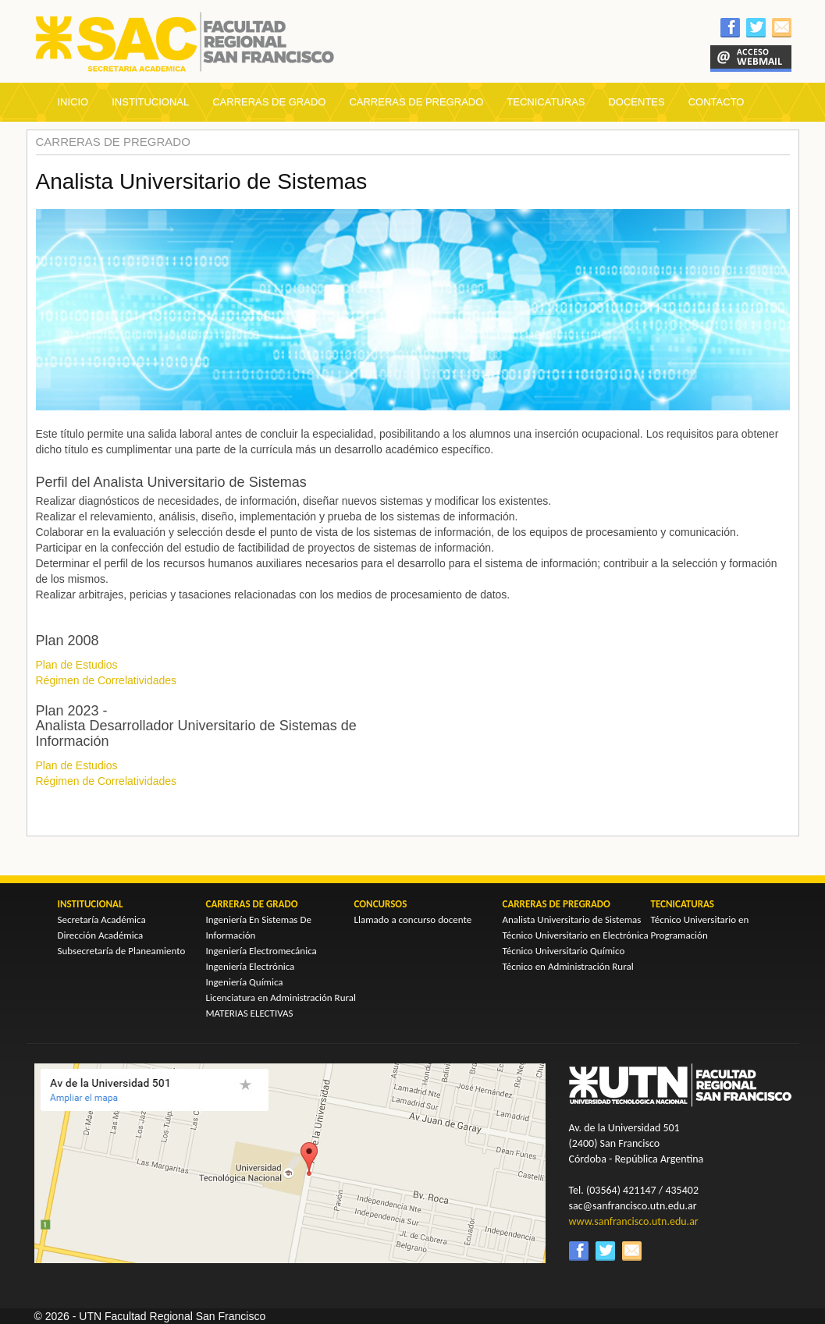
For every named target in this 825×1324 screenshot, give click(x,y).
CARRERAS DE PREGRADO (416, 102)
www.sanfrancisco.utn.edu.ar (634, 1221)
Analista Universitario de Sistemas (572, 919)
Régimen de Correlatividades (106, 680)
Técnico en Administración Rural (568, 966)
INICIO (73, 102)
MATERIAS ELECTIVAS (249, 1013)
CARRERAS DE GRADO (268, 102)
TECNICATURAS (546, 102)
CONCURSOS (380, 904)
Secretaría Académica (102, 919)
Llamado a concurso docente (413, 919)
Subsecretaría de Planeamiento (122, 951)
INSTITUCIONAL (150, 102)
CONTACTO (716, 102)
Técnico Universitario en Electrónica (576, 935)
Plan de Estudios (77, 664)
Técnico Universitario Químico (564, 951)
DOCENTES (636, 102)
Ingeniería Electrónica (250, 966)
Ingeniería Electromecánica (261, 951)
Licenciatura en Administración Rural (281, 997)
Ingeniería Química (244, 982)
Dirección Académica (101, 935)
